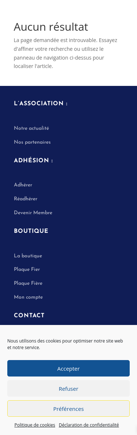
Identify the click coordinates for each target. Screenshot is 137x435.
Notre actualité (31, 128)
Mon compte (28, 297)
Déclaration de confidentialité (89, 425)
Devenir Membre (33, 213)
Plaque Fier (27, 269)
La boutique (28, 256)
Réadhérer (26, 199)
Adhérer (23, 185)
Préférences (68, 408)
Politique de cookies (34, 425)
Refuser (69, 388)
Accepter (68, 368)
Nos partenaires (32, 142)
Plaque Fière (28, 283)
